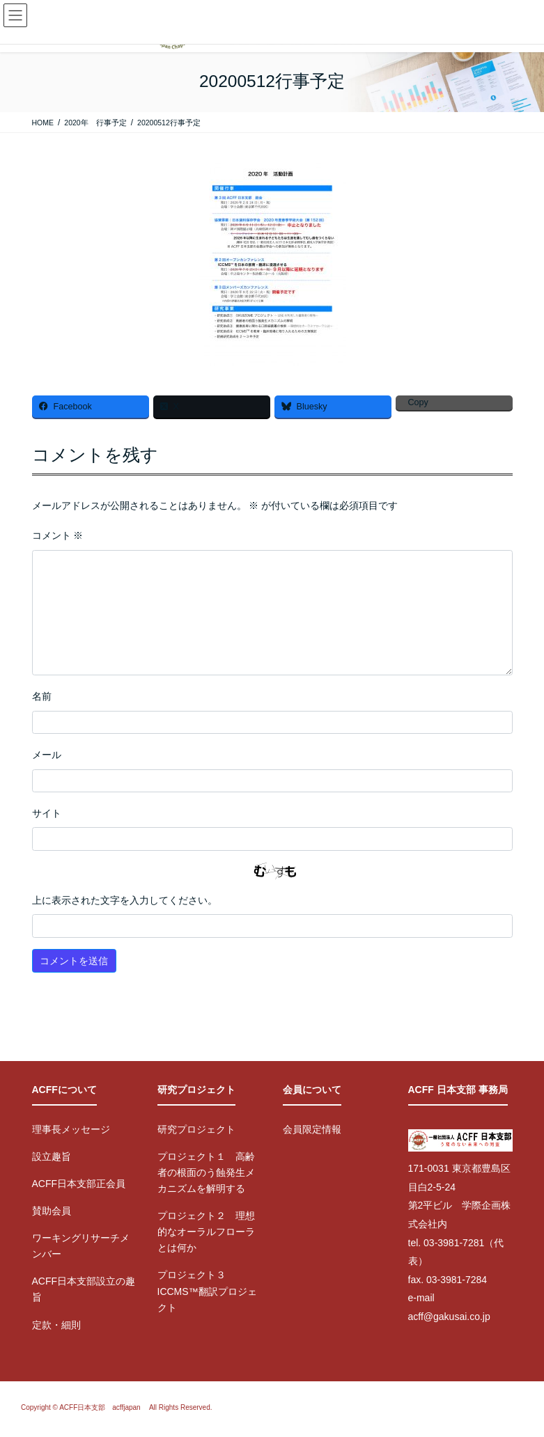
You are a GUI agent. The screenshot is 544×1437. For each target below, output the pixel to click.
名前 (42, 696)
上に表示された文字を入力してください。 (124, 900)
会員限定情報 (312, 1129)
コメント (58, 535)
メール (46, 754)
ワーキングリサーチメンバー (81, 1245)
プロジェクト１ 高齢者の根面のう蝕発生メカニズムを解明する (206, 1172)
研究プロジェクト (196, 1129)
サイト (46, 813)
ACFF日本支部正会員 (79, 1183)
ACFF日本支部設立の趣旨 (84, 1289)
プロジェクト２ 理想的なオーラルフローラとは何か (206, 1231)
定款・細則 (56, 1324)
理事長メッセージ (71, 1129)
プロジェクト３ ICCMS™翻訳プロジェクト (207, 1290)
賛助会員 (51, 1210)
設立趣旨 (51, 1156)
